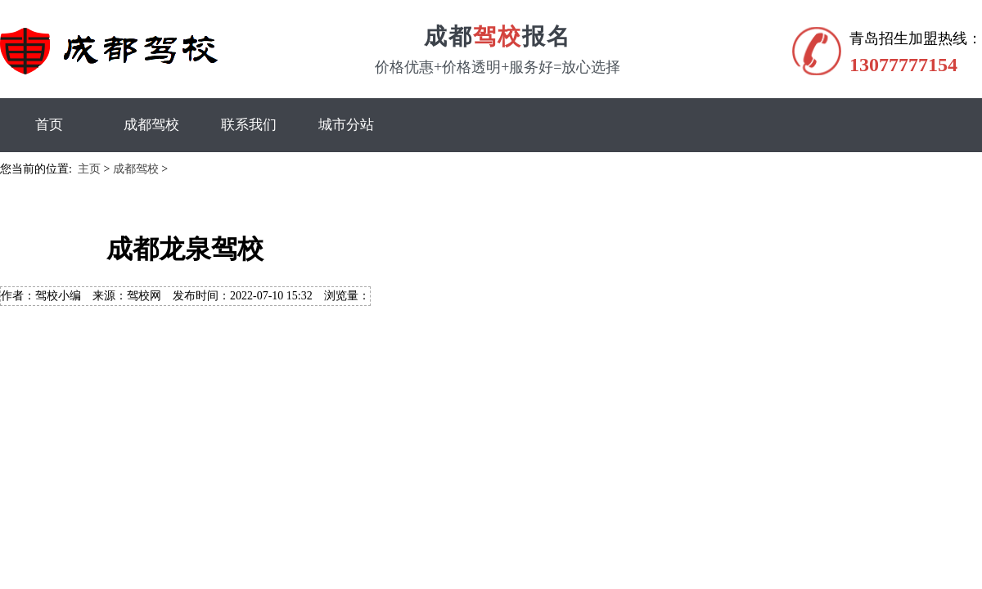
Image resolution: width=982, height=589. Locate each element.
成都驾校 (151, 125)
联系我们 (249, 125)
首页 (49, 125)
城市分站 (346, 125)
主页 (89, 169)
